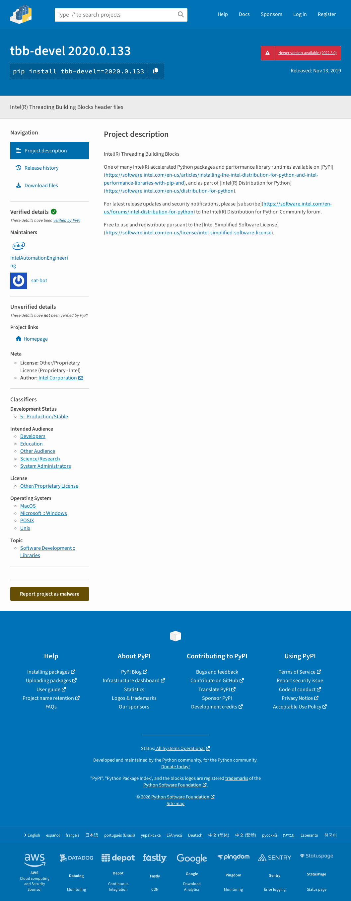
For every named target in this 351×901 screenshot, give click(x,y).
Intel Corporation (57, 377)
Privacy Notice (297, 698)
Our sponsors (134, 706)
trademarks (236, 778)
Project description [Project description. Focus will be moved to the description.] (41, 150)
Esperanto (309, 835)
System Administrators (45, 466)
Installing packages (48, 672)
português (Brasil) (119, 835)
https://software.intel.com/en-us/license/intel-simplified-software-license (188, 232)
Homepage (31, 339)
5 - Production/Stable (44, 416)
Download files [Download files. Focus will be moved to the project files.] (36, 185)
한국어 (330, 835)
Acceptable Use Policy (297, 706)
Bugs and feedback (217, 672)
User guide (48, 689)
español (53, 835)
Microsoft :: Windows (43, 513)
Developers (32, 436)
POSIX (27, 520)
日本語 (91, 835)
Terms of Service (297, 672)
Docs (244, 14)
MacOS (28, 506)
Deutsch (195, 835)
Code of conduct (297, 689)
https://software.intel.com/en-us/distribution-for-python (169, 191)
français (72, 835)
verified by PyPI (66, 220)
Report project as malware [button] (49, 594)
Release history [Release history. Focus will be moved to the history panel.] (36, 168)
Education (31, 444)
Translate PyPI (214, 689)
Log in (300, 14)
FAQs (51, 706)
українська (151, 835)
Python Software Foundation (172, 784)
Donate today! (175, 766)
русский (269, 835)
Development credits (214, 706)
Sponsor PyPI (217, 698)
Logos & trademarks (134, 698)
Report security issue (300, 680)
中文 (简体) (218, 835)
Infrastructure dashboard (131, 680)
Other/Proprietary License (49, 486)
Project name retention (48, 698)
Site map (175, 803)
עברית (289, 835)
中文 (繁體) (245, 835)
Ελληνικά (174, 835)
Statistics (134, 689)
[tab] (49, 150)
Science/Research (40, 458)
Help (223, 14)
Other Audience (37, 451)
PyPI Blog (131, 672)
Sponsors (271, 14)
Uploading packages (48, 680)
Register (327, 14)
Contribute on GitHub (214, 680)
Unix (25, 528)
